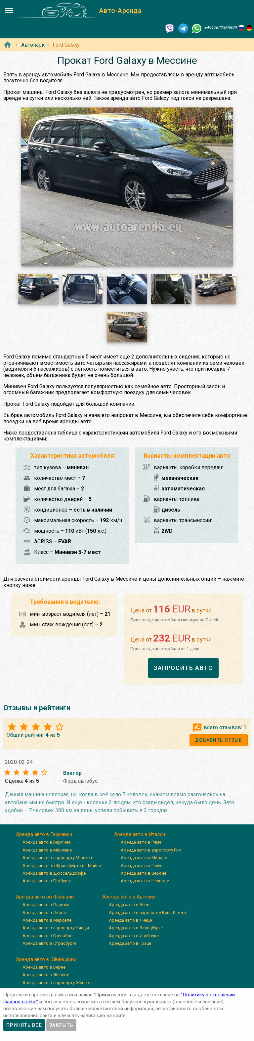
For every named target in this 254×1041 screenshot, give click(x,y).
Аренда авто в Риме (141, 842)
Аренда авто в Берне (43, 967)
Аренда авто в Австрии (128, 897)
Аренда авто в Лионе (44, 912)
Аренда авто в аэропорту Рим (151, 850)
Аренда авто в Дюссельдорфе (54, 873)
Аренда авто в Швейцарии (46, 959)
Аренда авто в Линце (130, 920)
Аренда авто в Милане (144, 857)
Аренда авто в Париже (45, 904)
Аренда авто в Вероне (143, 873)
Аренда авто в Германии (44, 834)
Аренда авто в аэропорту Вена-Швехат (148, 912)
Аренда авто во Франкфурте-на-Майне (61, 865)
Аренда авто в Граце (130, 943)
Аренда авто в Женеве (45, 974)
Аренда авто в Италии (139, 834)
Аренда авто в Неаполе (145, 880)
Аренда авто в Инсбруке (134, 935)
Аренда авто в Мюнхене (47, 850)
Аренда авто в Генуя (141, 865)
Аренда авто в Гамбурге (46, 880)
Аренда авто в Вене (129, 904)
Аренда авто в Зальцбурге (136, 927)
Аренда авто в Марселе (46, 920)
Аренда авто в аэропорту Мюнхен (57, 857)
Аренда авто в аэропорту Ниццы (55, 927)
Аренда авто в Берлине (46, 842)
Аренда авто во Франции (45, 897)
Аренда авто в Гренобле (47, 935)
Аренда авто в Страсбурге (49, 943)
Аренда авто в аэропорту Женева (57, 982)
